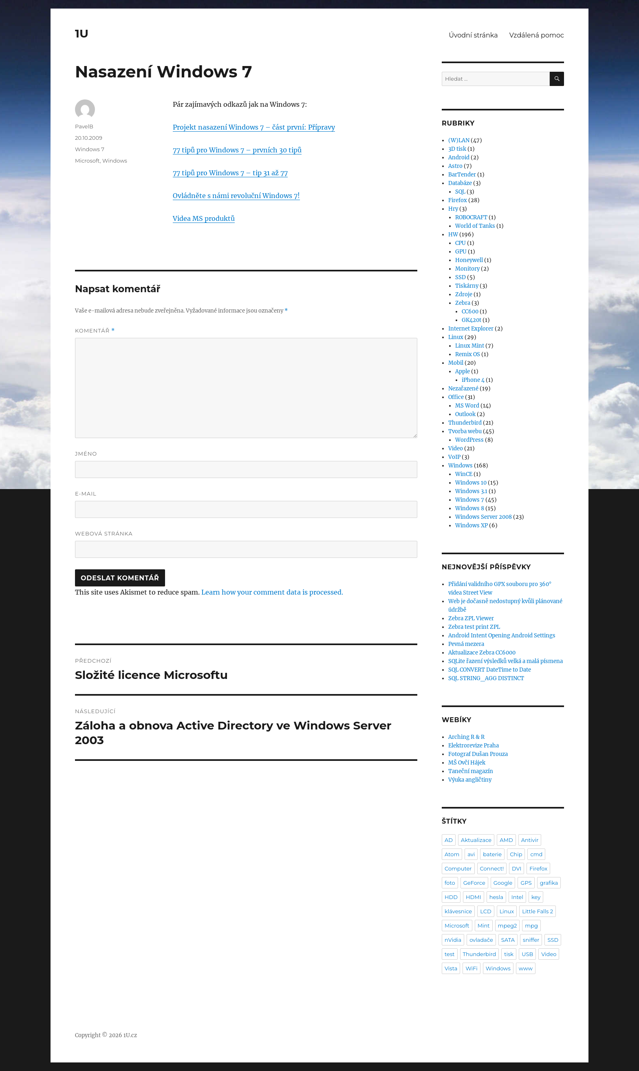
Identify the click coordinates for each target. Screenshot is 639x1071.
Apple (462, 371)
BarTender (462, 174)
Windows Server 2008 (483, 516)
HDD (451, 897)
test (450, 954)
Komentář (95, 330)
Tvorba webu (465, 431)
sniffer (531, 940)
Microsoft (87, 160)
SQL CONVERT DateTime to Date (489, 669)
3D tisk (457, 148)
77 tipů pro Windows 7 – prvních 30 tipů (237, 150)
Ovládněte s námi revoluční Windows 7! (236, 196)
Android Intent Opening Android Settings (501, 635)
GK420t (471, 320)
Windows (114, 160)
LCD (485, 911)
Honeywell (469, 260)
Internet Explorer (471, 328)
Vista (451, 968)
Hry (453, 208)
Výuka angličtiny (469, 779)
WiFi (471, 968)
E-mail (86, 493)
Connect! (492, 868)
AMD (506, 840)
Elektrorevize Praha (473, 745)
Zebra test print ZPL (474, 627)
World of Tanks (475, 226)
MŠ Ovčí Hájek (466, 762)
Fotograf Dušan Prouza (478, 754)
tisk (508, 954)
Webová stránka (104, 533)
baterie (492, 854)
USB (527, 954)
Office (456, 397)
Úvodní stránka (473, 35)
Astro (455, 166)
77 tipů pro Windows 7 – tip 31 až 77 (230, 173)
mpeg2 (507, 925)
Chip (516, 854)
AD (449, 840)
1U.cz (130, 1035)
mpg (531, 925)
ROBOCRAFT (471, 217)
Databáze (460, 183)
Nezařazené (463, 388)
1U (81, 33)
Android (458, 157)
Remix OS (467, 354)
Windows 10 (471, 482)
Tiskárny (466, 285)
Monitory (467, 268)
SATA (508, 940)
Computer (458, 868)
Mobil (455, 362)
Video (455, 448)
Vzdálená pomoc (536, 35)
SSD (460, 277)
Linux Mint (469, 345)
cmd (536, 854)
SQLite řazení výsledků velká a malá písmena (505, 661)
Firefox (457, 200)
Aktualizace (476, 840)
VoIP (454, 457)
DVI (516, 868)
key (535, 897)
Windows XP (471, 525)
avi (471, 854)
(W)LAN (458, 140)
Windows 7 (89, 149)
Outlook (465, 414)
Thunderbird (465, 422)
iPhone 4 (473, 380)
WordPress (469, 439)
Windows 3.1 (471, 491)
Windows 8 (469, 508)
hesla (496, 897)
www (526, 968)
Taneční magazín (470, 771)
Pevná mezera (466, 644)
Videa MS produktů (204, 218)
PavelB (84, 126)
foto (450, 882)
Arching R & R (466, 737)
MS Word (467, 405)
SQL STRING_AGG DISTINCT (486, 678)
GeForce (474, 882)
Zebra (462, 303)
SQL (460, 191)
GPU (461, 251)
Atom (452, 854)
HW (453, 234)
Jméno (86, 453)
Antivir (530, 840)
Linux (455, 337)
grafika (549, 882)
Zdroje (463, 294)
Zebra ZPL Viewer (471, 618)
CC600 (470, 311)
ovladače (481, 940)
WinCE (463, 474)
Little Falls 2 (537, 911)
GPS (525, 882)
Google (503, 882)
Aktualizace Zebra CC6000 (482, 652)
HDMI (473, 897)
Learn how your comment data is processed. (272, 592)
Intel (517, 897)
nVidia (453, 940)
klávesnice (458, 911)
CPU (460, 243)
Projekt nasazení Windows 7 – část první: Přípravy (254, 127)
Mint (484, 925)
